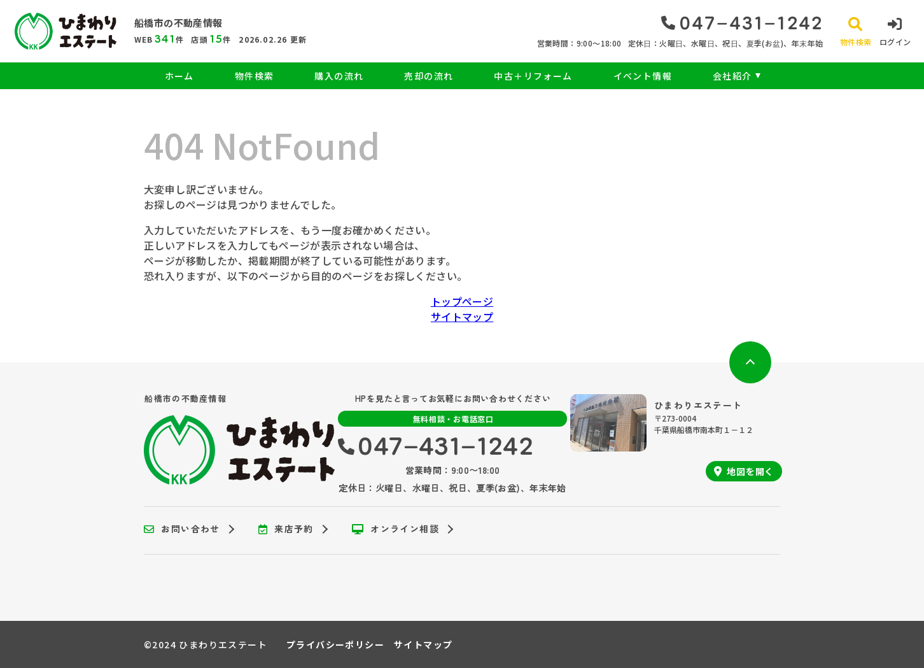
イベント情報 (642, 75)
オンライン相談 (395, 529)
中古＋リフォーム (533, 75)
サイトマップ (462, 316)
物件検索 (254, 75)
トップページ (462, 301)
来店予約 (286, 529)
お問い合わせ (182, 529)
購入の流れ (338, 75)
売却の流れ (428, 75)
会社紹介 (732, 75)
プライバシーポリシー (335, 644)
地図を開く (744, 471)
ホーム (179, 75)
